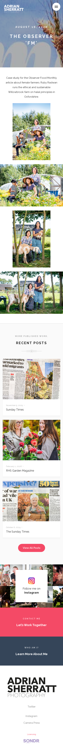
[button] (56, 7)
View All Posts (31, 547)
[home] (14, 7)
